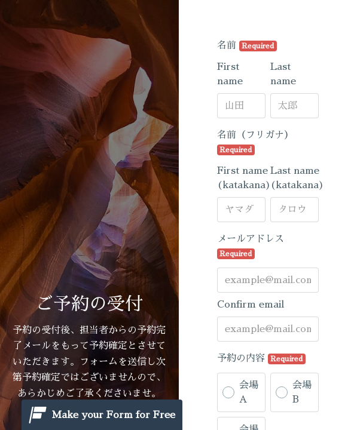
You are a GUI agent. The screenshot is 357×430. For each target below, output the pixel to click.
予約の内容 (261, 359)
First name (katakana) (244, 178)
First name (230, 74)
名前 (247, 46)
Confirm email (250, 304)
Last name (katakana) (297, 178)
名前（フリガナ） (255, 142)
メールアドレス (250, 246)
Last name (283, 74)
